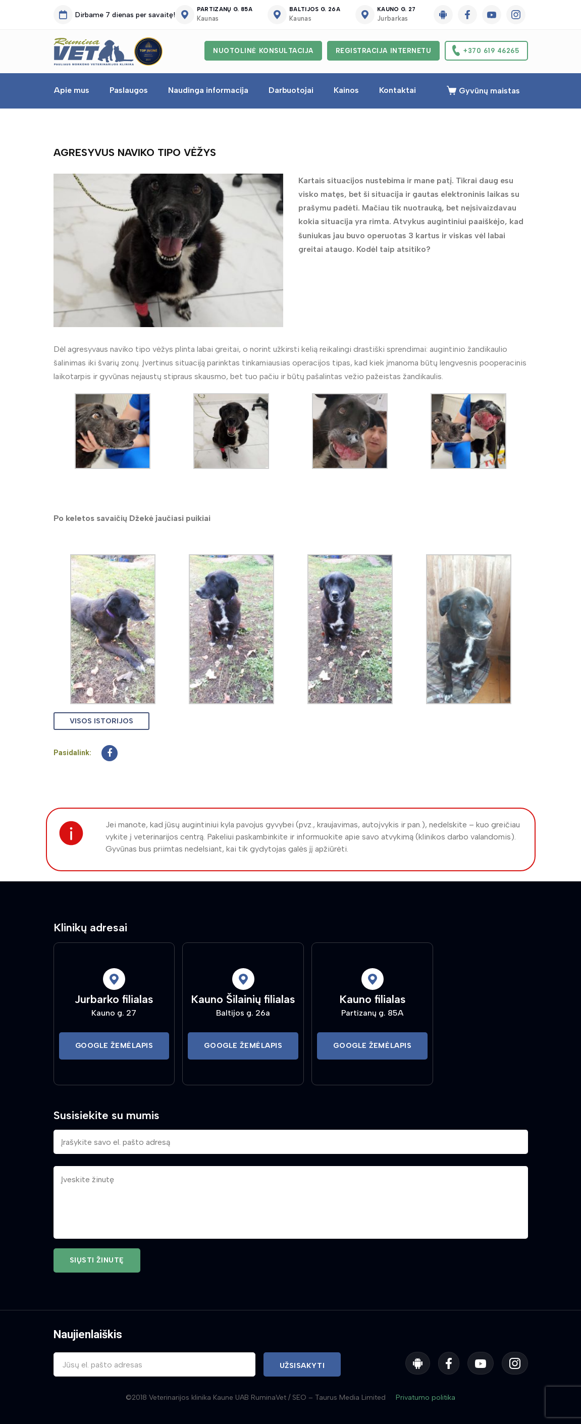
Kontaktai (397, 90)
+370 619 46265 (491, 51)
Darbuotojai (291, 90)
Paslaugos (129, 90)
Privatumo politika (425, 1397)
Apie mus (71, 90)
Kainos (346, 90)
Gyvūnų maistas (489, 90)
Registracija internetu (383, 51)
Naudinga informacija (208, 90)
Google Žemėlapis (114, 1045)
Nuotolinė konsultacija (263, 51)
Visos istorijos (101, 721)
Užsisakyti (302, 1365)
